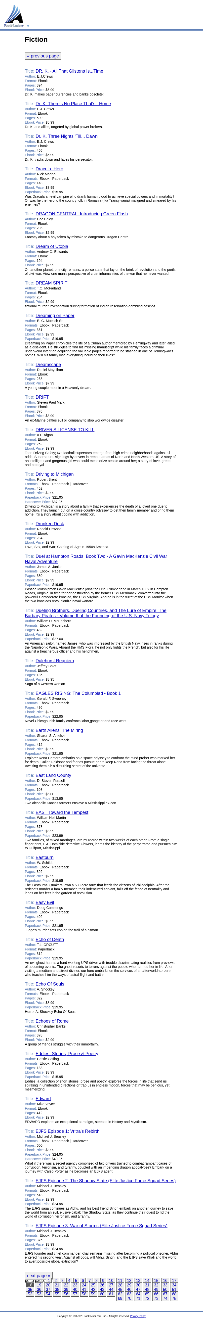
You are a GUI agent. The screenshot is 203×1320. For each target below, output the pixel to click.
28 (120, 1285)
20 (48, 1285)
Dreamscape (48, 364)
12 (129, 1280)
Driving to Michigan (55, 474)
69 (120, 1298)
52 (30, 1294)
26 (102, 1285)
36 (39, 1289)
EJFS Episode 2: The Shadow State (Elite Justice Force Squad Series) (106, 1180)
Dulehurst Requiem (55, 660)
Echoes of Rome (52, 1021)
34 (174, 1285)
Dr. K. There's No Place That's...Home (73, 103)
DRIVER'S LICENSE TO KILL (65, 429)
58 (84, 1294)
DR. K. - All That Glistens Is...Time (69, 71)
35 (30, 1289)
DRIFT (42, 397)
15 (156, 1280)
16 (165, 1280)
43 (102, 1289)
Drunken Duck (50, 523)
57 (75, 1294)
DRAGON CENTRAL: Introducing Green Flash (82, 213)
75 (174, 1298)
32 (156, 1285)
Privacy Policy (138, 1316)
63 (129, 1294)
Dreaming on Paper (55, 315)
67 (165, 1294)
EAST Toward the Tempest (62, 812)
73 (156, 1298)
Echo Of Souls (50, 984)
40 (75, 1289)
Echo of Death (50, 939)
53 (39, 1294)
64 (138, 1294)
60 (102, 1294)
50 (165, 1289)
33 (165, 1285)
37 (48, 1289)
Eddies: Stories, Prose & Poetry (67, 1053)
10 (111, 1280)
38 (57, 1289)
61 (111, 1294)
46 (129, 1289)
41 (84, 1289)
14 (147, 1280)
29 (129, 1285)
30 (138, 1285)
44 (111, 1289)
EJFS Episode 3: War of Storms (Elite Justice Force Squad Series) (101, 1225)
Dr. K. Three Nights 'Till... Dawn (67, 136)
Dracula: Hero (49, 168)
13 (138, 1280)
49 (156, 1289)
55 (57, 1294)
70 (129, 1298)
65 (147, 1294)
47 (138, 1289)
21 (57, 1285)
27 (111, 1285)
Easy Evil (45, 902)
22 (66, 1285)
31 (147, 1285)
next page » (38, 1275)
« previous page (43, 55)
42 (93, 1289)
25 (93, 1285)
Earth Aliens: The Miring (59, 730)
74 (165, 1298)
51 (174, 1289)
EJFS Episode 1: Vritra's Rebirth (67, 1131)
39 (66, 1289)
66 (156, 1294)
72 (147, 1298)
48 (147, 1289)
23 (75, 1285)
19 (39, 1285)
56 (66, 1294)
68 (174, 1294)
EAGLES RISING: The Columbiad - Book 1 (78, 693)
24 (84, 1285)
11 (120, 1280)
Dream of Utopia (52, 246)
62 (120, 1294)
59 (93, 1294)
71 (138, 1298)
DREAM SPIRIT (51, 283)
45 (120, 1289)
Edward (43, 1098)
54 (48, 1294)
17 (174, 1280)
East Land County (53, 775)
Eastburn (44, 857)
